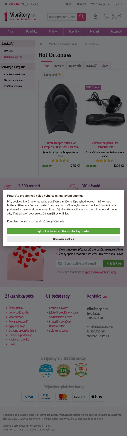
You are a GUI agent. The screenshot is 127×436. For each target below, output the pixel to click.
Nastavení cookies (63, 238)
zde (9, 213)
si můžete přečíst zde (51, 221)
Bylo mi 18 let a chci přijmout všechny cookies (63, 231)
